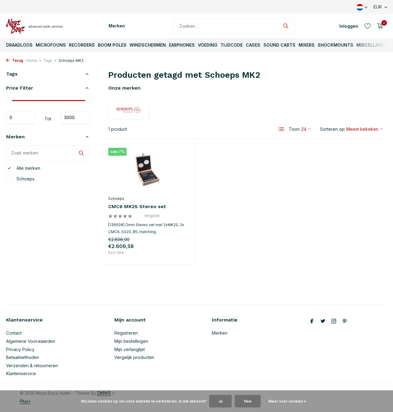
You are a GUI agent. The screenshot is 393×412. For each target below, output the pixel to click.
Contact (14, 333)
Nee (248, 401)
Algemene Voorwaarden (30, 341)
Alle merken (23, 168)
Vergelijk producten (134, 357)
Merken (117, 25)
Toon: (294, 129)
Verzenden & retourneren (32, 365)
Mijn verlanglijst (129, 349)
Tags (50, 60)
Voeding (207, 45)
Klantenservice (21, 373)
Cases (253, 45)
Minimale (20, 118)
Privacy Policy (20, 349)
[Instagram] (333, 321)
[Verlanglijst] (367, 26)
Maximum (75, 118)
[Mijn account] (348, 26)
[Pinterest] (344, 321)
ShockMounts (335, 45)
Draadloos (19, 45)
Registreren (126, 333)
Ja (220, 401)
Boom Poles (112, 45)
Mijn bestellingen (131, 341)
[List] (281, 129)
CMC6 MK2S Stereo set (137, 206)
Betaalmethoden (22, 357)
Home (33, 60)
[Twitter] (322, 321)
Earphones (182, 45)
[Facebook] (311, 321)
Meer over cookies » (287, 401)
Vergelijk (148, 215)
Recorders (82, 45)
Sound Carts (279, 45)
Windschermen (148, 45)
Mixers (306, 45)
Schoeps (20, 179)
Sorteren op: (332, 129)
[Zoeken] (234, 26)
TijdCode (231, 45)
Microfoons (51, 45)
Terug (14, 60)
